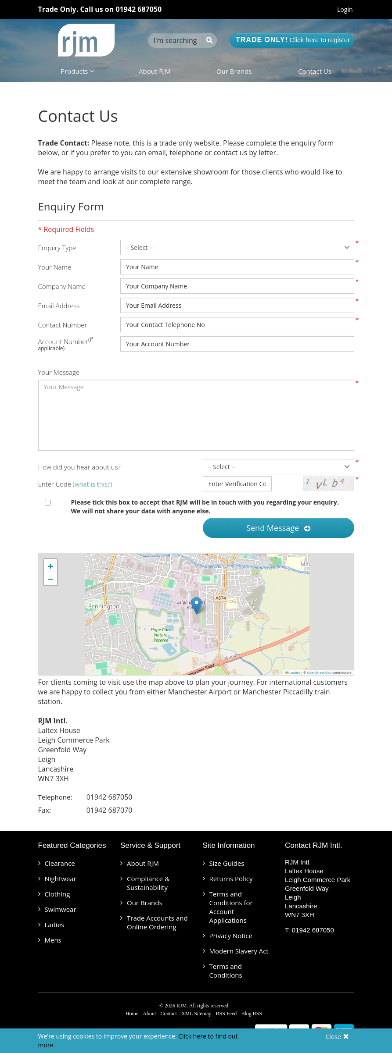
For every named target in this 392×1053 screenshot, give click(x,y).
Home (132, 1013)
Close (337, 1036)
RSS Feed (226, 1013)
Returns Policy (231, 878)
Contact (168, 1013)
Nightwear (60, 878)
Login (344, 9)
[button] (196, 606)
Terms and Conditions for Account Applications (231, 907)
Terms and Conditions (225, 970)
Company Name (62, 286)
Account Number (63, 341)
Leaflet (292, 672)
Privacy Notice (230, 935)
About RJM (155, 71)
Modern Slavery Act (239, 950)
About (149, 1013)
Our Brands (234, 71)
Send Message (278, 528)
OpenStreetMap (319, 672)
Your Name (55, 267)
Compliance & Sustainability (148, 883)
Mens (53, 940)
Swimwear (60, 909)
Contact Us (314, 71)
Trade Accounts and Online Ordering (157, 922)
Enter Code (75, 484)
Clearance (60, 863)
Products (77, 71)
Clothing (57, 893)
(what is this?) (92, 484)
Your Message (58, 372)
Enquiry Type (57, 247)
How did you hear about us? (79, 466)
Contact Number (62, 324)
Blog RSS (251, 1013)
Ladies (55, 924)
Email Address (59, 305)
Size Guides (227, 863)
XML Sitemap (196, 1013)
